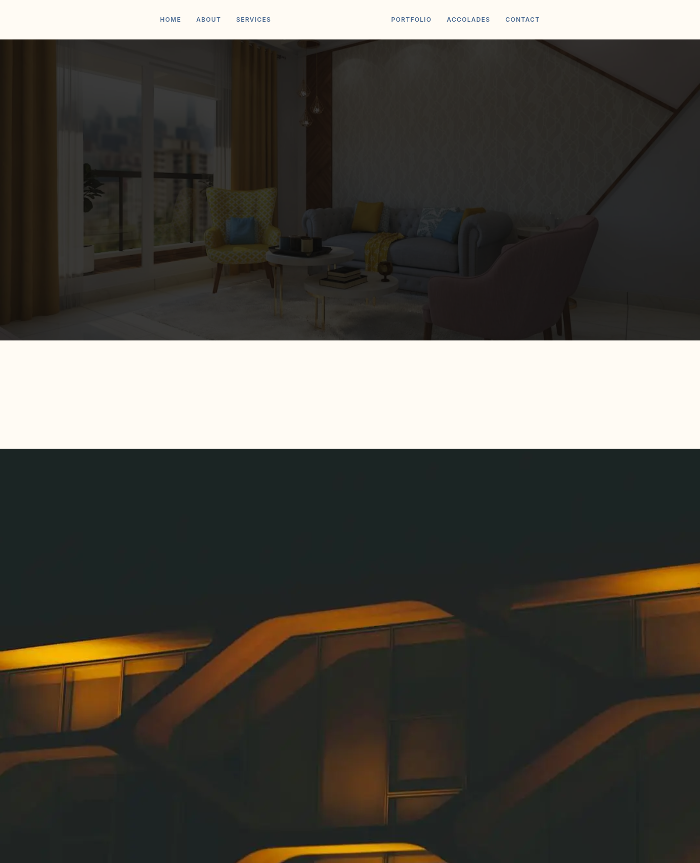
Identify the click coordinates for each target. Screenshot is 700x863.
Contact (522, 19)
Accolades (468, 19)
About (208, 19)
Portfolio (411, 19)
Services (253, 19)
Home (171, 19)
